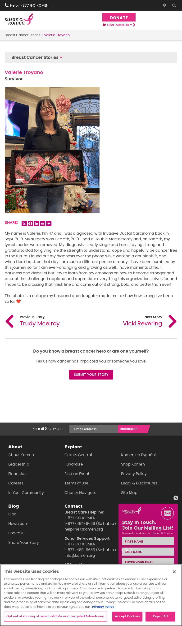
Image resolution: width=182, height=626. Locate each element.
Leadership (18, 464)
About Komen (21, 455)
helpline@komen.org (83, 529)
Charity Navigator (81, 493)
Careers (15, 483)
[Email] (42, 223)
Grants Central (78, 455)
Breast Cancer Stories (22, 35)
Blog (12, 514)
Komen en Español (138, 455)
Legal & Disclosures (139, 483)
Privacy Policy (134, 474)
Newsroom (18, 524)
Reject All (160, 616)
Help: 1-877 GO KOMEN (29, 5)
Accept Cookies (127, 616)
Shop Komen (133, 464)
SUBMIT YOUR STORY (91, 374)
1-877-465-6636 (79, 524)
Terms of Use (76, 483)
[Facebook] (30, 223)
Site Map (129, 493)
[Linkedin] (36, 223)
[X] (24, 223)
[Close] (174, 572)
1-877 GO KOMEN (80, 518)
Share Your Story (23, 542)
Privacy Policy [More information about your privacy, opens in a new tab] (103, 607)
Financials (17, 474)
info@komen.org (79, 555)
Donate (119, 18)
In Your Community (26, 493)
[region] (91, 595)
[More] (48, 223)
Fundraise (73, 464)
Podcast (16, 533)
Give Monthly (118, 25)
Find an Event (76, 474)
